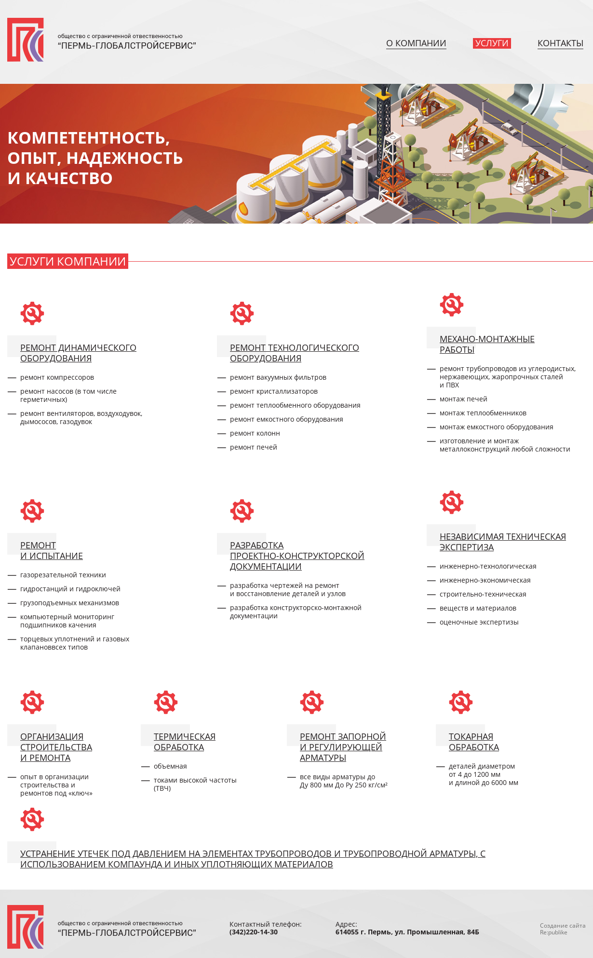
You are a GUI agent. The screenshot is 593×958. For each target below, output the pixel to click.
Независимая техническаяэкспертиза (503, 541)
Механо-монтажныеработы (487, 344)
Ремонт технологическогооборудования (294, 352)
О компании (416, 43)
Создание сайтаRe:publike (563, 928)
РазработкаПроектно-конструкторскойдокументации (297, 555)
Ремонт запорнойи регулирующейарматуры (343, 747)
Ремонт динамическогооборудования (78, 352)
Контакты (560, 43)
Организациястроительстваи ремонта (56, 747)
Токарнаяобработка (474, 741)
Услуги (492, 43)
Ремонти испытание (51, 550)
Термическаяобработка (185, 741)
